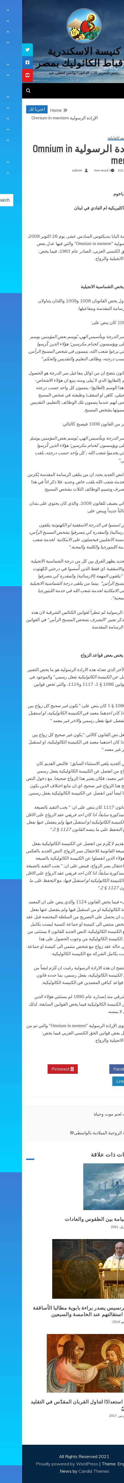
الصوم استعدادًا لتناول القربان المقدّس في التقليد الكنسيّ (62, 1405)
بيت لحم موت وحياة (89, 1114)
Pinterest (41, 1069)
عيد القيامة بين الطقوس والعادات (79, 1219)
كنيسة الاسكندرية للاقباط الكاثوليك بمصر (62, 57)
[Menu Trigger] (110, 11)
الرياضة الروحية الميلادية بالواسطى (83, 1132)
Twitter (71, 1069)
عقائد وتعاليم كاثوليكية (101, 138)
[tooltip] (5, 49)
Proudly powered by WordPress (45, 1463)
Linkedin (104, 1081)
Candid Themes (72, 1471)
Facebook (102, 1069)
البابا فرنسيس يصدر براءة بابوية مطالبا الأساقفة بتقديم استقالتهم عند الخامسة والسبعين (63, 1311)
